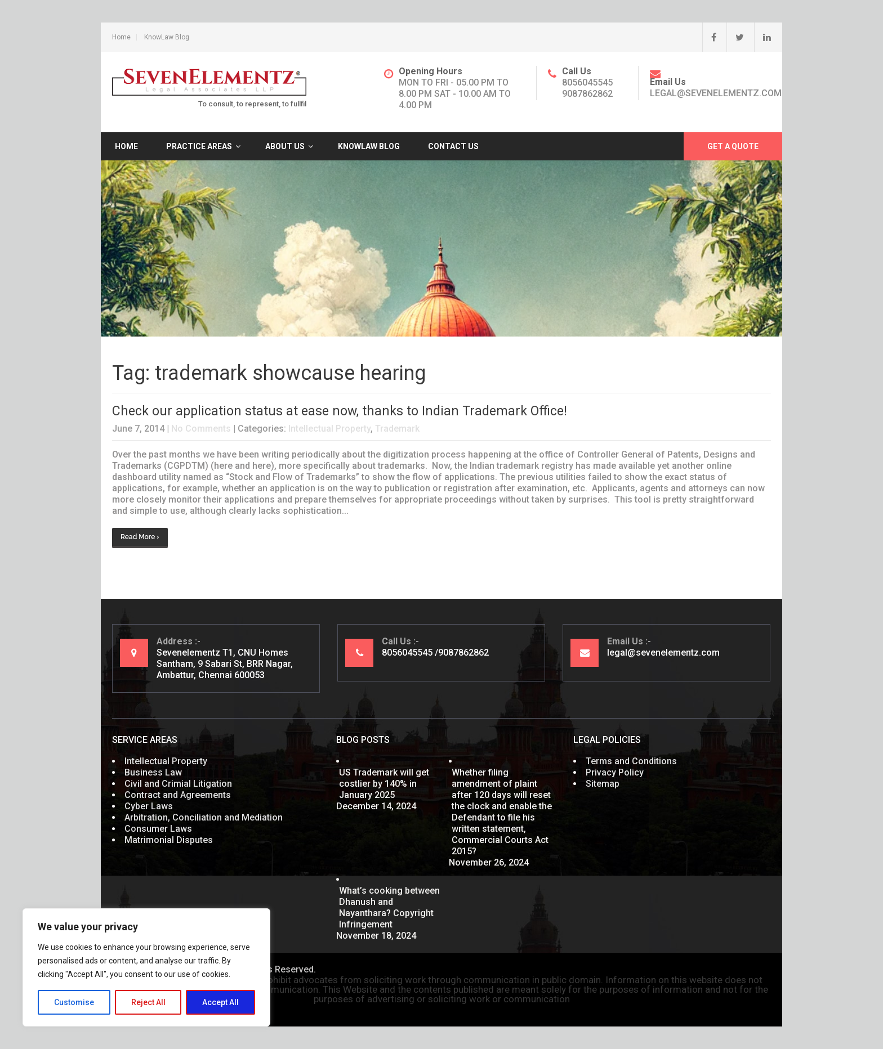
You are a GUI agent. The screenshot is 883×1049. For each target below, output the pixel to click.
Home (121, 37)
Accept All (220, 1002)
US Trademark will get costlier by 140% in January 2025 (384, 783)
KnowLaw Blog (166, 37)
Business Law (153, 772)
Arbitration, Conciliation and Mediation (203, 817)
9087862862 (587, 93)
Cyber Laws (148, 806)
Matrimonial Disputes (168, 840)
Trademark (397, 428)
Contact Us (453, 146)
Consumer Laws (158, 828)
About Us (285, 146)
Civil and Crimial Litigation (178, 783)
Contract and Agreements (177, 795)
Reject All (148, 1002)
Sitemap (602, 783)
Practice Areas (199, 146)
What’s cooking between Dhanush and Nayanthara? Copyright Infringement (389, 907)
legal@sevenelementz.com (716, 93)
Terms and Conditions (631, 761)
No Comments (201, 428)
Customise (74, 1002)
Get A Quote (733, 146)
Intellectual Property (329, 428)
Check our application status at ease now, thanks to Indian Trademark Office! (339, 411)
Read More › (140, 537)
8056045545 (587, 82)
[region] (146, 967)
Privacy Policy (615, 772)
